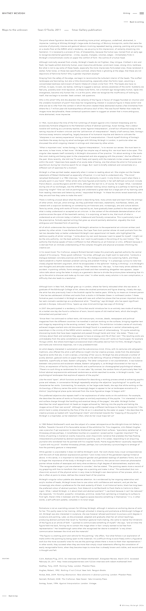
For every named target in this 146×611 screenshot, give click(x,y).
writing (126, 13)
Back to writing (137, 22)
